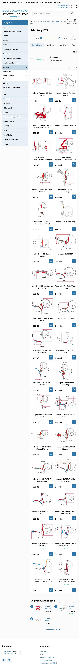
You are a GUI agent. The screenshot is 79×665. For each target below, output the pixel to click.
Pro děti (5, 112)
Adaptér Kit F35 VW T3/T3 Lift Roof (42, 383)
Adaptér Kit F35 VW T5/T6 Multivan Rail (42, 480)
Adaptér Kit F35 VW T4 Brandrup (65, 383)
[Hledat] (72, 13)
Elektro (5, 36)
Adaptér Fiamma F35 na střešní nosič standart (42, 126)
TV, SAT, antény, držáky (11, 140)
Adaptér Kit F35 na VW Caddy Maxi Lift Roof (42, 223)
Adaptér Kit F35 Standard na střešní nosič (42, 287)
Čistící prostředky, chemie (12, 31)
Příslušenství (7, 108)
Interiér (5, 40)
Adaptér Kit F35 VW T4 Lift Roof (42, 416)
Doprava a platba (46, 2)
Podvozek (6, 99)
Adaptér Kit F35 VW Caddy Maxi (65, 351)
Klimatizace (7, 54)
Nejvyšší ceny (63, 45)
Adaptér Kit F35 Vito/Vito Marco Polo (42, 351)
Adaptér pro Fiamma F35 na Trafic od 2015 (65, 512)
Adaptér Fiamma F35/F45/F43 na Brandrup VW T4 (42, 158)
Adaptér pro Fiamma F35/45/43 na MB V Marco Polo (42, 580)
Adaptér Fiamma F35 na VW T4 (65, 126)
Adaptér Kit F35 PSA (65, 254)
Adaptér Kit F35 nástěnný (65, 222)
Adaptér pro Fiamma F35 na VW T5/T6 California (65, 544)
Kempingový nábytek (10, 49)
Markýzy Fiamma (8, 75)
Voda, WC (6, 144)
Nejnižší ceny (50, 45)
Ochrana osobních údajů (48, 663)
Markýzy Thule (7, 71)
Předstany (6, 103)
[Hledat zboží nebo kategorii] (53, 13)
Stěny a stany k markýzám (11, 79)
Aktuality (5, 2)
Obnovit (73, 39)
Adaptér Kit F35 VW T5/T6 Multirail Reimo (42, 448)
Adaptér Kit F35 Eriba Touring (65, 191)
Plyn (4, 94)
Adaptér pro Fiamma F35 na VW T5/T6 (42, 544)
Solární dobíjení (8, 121)
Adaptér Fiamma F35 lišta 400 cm (65, 94)
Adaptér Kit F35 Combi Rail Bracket (42, 191)
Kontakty (57, 2)
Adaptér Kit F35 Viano (66, 318)
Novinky (13, 2)
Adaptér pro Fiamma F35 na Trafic (42, 512)
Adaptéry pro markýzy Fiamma (55, 21)
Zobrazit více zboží (52, 630)
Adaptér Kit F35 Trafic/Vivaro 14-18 (42, 319)
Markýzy (6, 67)
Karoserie (6, 45)
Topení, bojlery (8, 135)
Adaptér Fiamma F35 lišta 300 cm (42, 94)
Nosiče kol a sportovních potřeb (11, 89)
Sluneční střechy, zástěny (12, 117)
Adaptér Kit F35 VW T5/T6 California (65, 416)
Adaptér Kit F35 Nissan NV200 (42, 255)
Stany (5, 130)
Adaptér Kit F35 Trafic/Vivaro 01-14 (65, 287)
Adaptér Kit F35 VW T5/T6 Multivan (65, 448)
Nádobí (5, 83)
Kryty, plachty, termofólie (12, 58)
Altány (5, 27)
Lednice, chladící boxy (10, 63)
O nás (20, 2)
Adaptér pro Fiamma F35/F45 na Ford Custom (66, 580)
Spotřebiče (6, 126)
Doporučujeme (37, 45)
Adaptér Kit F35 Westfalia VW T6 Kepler (65, 480)
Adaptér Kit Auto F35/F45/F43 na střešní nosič (65, 158)
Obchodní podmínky (31, 2)
